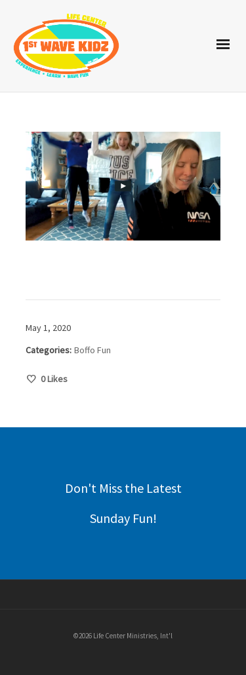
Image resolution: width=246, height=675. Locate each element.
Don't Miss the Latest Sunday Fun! (123, 503)
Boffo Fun (92, 350)
